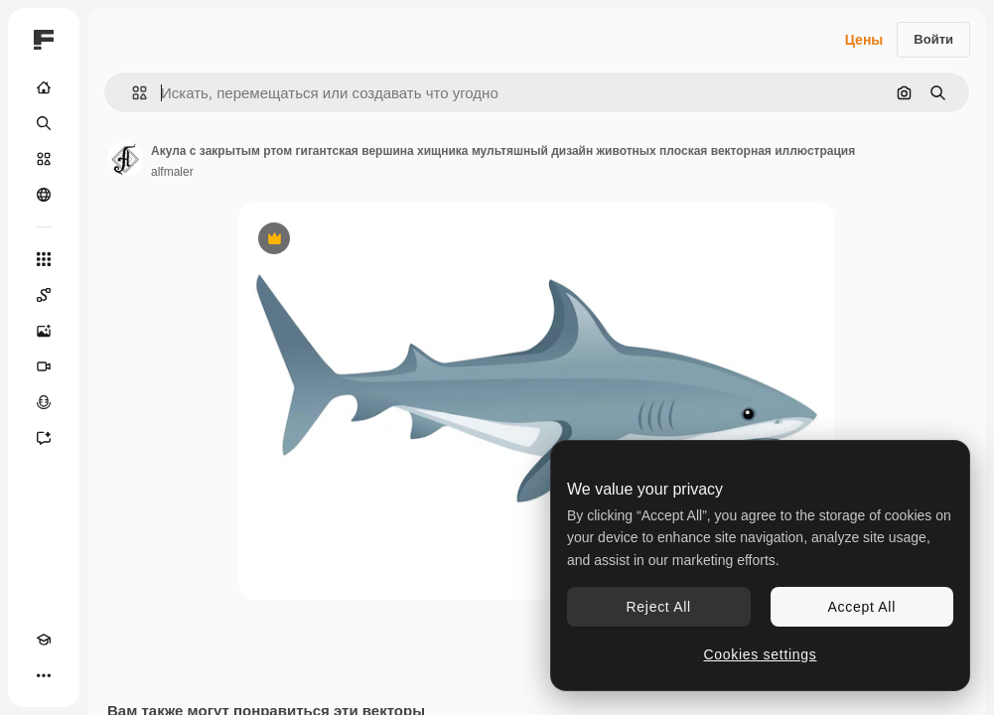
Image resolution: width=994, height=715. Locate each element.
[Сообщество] (44, 195)
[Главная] (44, 87)
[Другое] (44, 675)
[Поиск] (44, 123)
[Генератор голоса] (44, 402)
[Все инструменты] (44, 259)
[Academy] (44, 639)
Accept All (862, 607)
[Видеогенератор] (44, 366)
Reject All (659, 607)
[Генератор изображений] (44, 331)
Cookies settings (760, 654)
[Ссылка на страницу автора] (125, 159)
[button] (131, 92)
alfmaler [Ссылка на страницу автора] (172, 172)
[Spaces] (44, 295)
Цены (864, 40)
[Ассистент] (44, 438)
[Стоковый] (44, 159)
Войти (933, 39)
